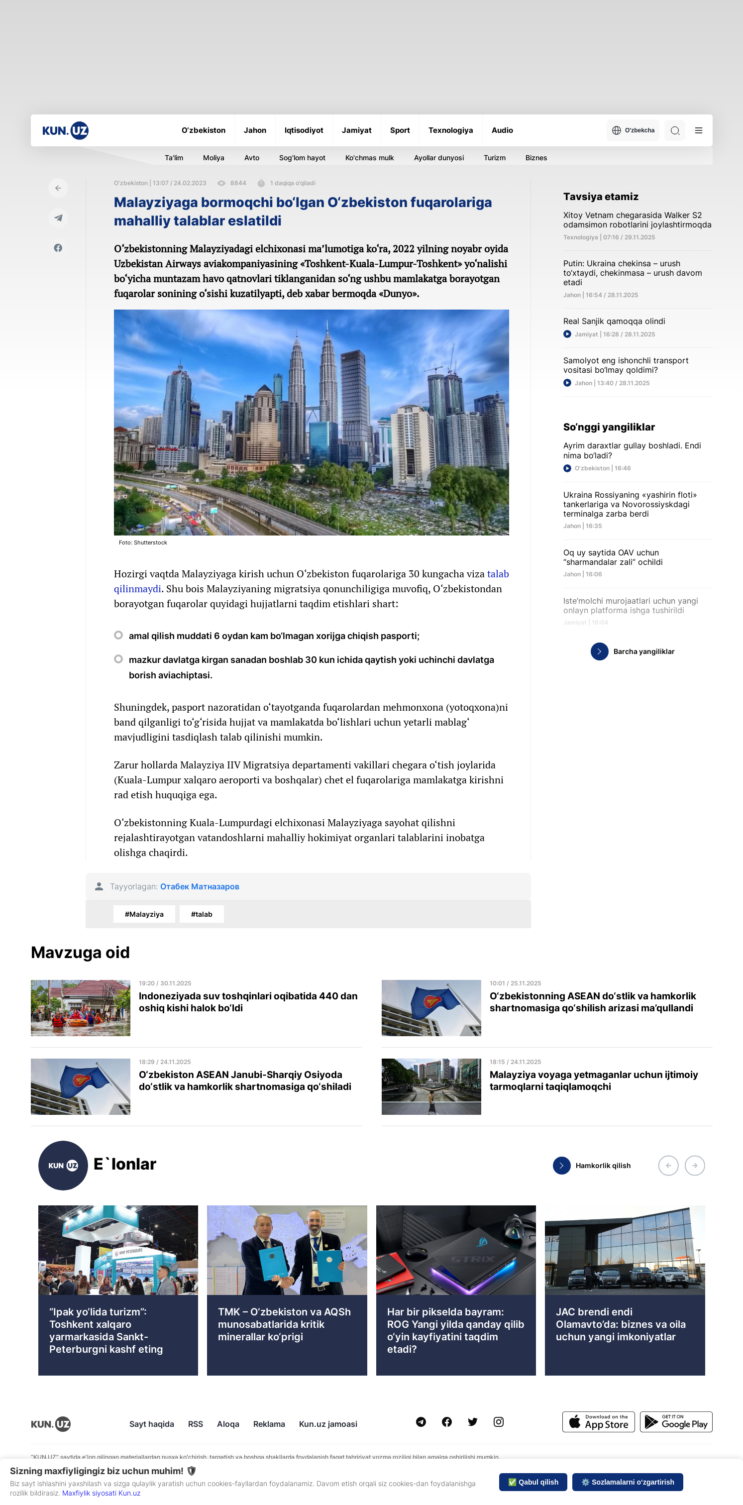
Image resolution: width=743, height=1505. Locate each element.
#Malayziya (144, 914)
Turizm (495, 157)
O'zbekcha (633, 130)
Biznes (536, 157)
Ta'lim (174, 157)
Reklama (269, 1424)
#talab (201, 914)
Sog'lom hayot (302, 157)
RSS (195, 1424)
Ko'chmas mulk (369, 157)
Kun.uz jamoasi (328, 1424)
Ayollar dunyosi (439, 157)
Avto (251, 157)
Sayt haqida (151, 1424)
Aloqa (228, 1424)
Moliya (213, 157)
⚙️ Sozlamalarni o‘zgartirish (627, 1482)
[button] (668, 1165)
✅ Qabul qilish (533, 1482)
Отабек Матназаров (199, 886)
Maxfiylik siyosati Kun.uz (101, 1493)
